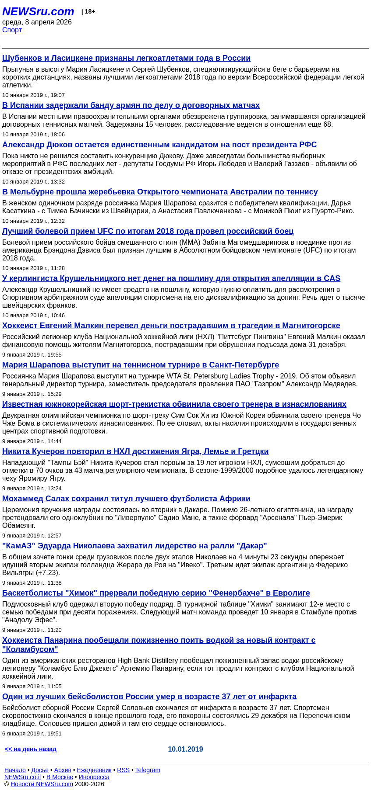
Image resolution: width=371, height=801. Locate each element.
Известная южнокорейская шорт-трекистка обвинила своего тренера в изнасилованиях (174, 404)
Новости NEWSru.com (42, 783)
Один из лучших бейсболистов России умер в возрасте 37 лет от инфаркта (149, 696)
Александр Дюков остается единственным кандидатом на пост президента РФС (159, 144)
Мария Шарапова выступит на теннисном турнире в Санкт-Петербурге (140, 365)
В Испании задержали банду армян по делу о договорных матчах (131, 105)
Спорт (12, 30)
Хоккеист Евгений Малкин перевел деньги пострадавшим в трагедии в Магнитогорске (171, 325)
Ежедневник (94, 769)
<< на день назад (31, 749)
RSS (123, 769)
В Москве (59, 776)
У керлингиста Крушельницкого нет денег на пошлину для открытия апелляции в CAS (171, 278)
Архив (62, 769)
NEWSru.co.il (22, 776)
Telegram (148, 769)
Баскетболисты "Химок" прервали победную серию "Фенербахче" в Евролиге (156, 593)
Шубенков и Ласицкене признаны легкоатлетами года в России (126, 58)
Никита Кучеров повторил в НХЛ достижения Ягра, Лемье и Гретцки (135, 451)
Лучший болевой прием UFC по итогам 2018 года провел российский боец (147, 231)
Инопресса (94, 776)
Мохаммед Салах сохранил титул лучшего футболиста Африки (126, 498)
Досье (40, 769)
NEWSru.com (38, 11)
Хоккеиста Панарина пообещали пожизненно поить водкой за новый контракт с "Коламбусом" (158, 645)
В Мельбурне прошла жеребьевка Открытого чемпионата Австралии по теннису (160, 191)
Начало (15, 769)
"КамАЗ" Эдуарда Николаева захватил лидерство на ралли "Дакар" (134, 545)
